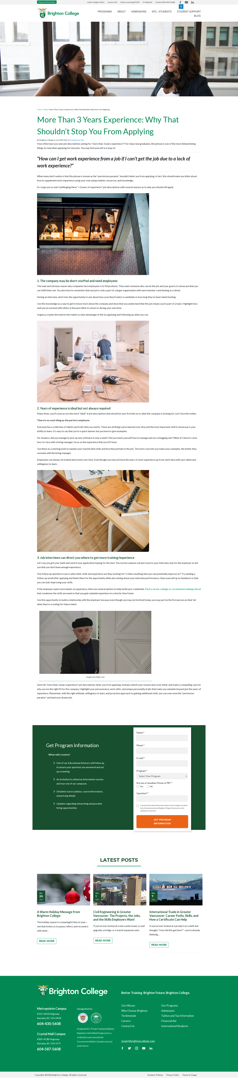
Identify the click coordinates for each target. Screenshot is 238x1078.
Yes (139, 786)
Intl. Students (162, 11)
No (150, 786)
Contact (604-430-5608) (165, 2)
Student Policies (155, 1075)
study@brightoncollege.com (138, 1041)
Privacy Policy (172, 1075)
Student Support (189, 11)
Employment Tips (77, 140)
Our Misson (128, 1005)
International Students (174, 1026)
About (121, 11)
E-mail (140, 758)
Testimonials (128, 1015)
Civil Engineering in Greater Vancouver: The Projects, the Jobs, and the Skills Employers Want (116, 915)
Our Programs (169, 1005)
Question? (142, 793)
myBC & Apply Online (95, 2)
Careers (126, 1020)
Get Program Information (162, 821)
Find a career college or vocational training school (173, 588)
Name (140, 732)
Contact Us (127, 1026)
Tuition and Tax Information (177, 1015)
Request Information (46, 2)
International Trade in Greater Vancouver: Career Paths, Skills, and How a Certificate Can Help (173, 915)
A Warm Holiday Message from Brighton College (58, 913)
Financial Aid (168, 1020)
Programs (105, 11)
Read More (46, 941)
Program (141, 770)
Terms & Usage (189, 1075)
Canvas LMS (112, 2)
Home (39, 109)
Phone (140, 745)
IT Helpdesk (147, 2)
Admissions (138, 11)
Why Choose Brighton (134, 1010)
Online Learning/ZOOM (130, 2)
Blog (197, 16)
